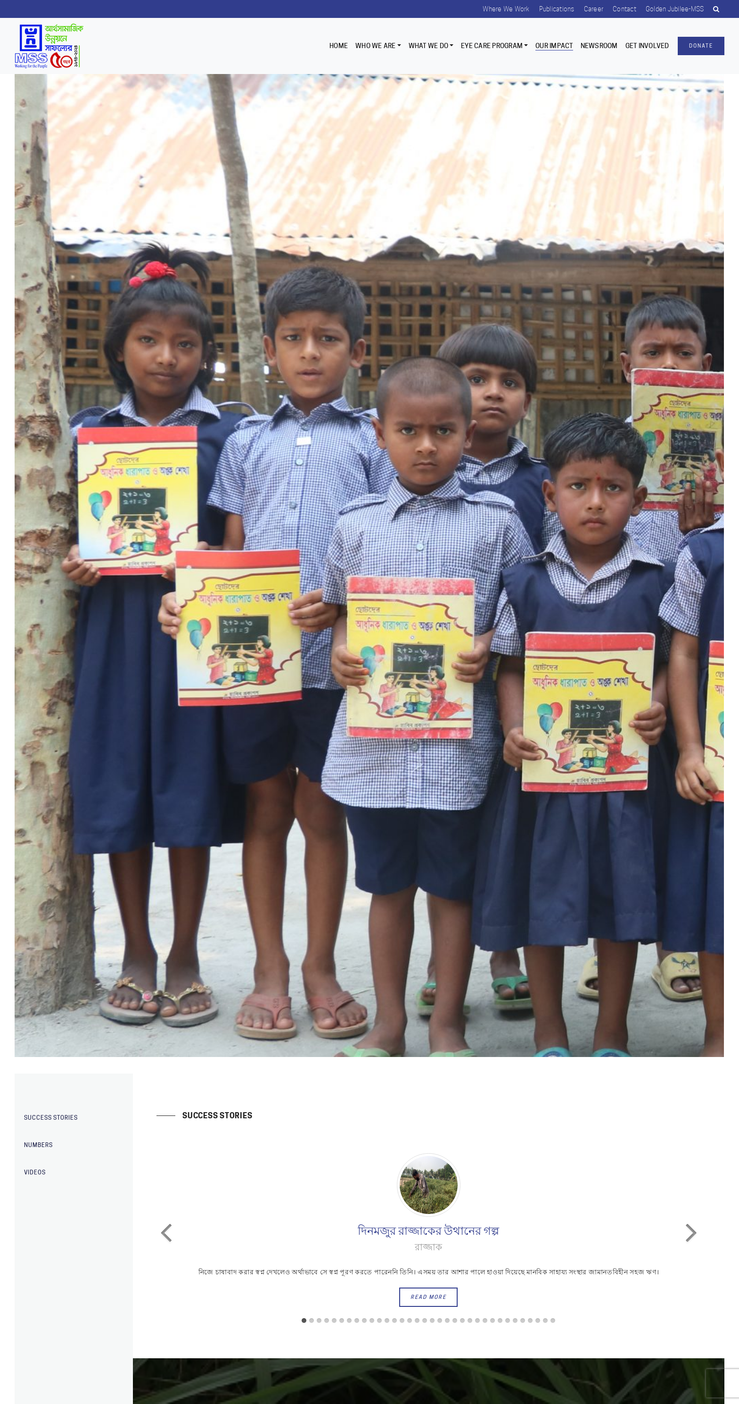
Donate (701, 45)
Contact (624, 9)
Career (594, 9)
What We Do (429, 46)
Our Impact (554, 46)
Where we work (506, 9)
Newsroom (599, 46)
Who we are (375, 46)
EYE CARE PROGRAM (492, 46)
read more (428, 1297)
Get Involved (647, 46)
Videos (35, 1172)
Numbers (38, 1144)
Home (338, 46)
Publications (557, 9)
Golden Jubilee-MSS (675, 9)
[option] (369, 565)
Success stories (51, 1117)
